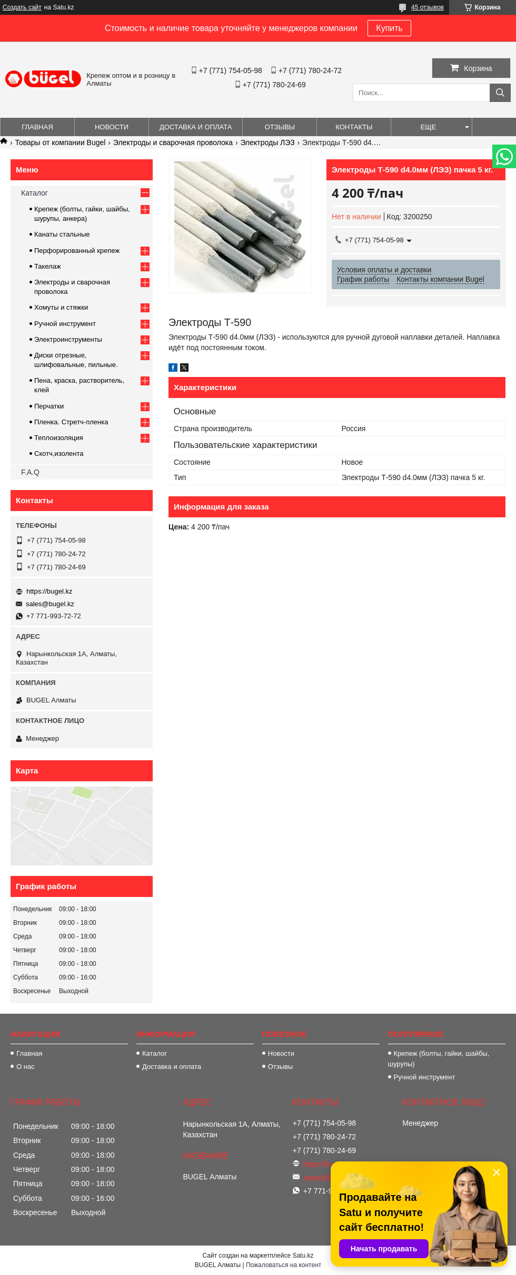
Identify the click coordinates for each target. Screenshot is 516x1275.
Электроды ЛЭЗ (267, 142)
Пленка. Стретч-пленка (71, 422)
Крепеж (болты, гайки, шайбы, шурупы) (439, 1058)
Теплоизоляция (58, 438)
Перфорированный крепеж (77, 250)
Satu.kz (302, 1255)
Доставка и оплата (196, 127)
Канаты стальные (62, 234)
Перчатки (49, 406)
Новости (111, 127)
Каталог (34, 193)
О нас (25, 1066)
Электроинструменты (68, 339)
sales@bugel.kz (50, 604)
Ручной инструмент (65, 324)
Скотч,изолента (59, 453)
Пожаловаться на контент (283, 1265)
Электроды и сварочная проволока (173, 142)
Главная (37, 127)
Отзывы (280, 127)
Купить (389, 28)
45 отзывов (427, 7)
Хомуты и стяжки (61, 307)
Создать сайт (22, 7)
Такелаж (47, 266)
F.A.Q (30, 472)
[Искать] (500, 93)
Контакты (353, 127)
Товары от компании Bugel (60, 142)
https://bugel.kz (49, 591)
